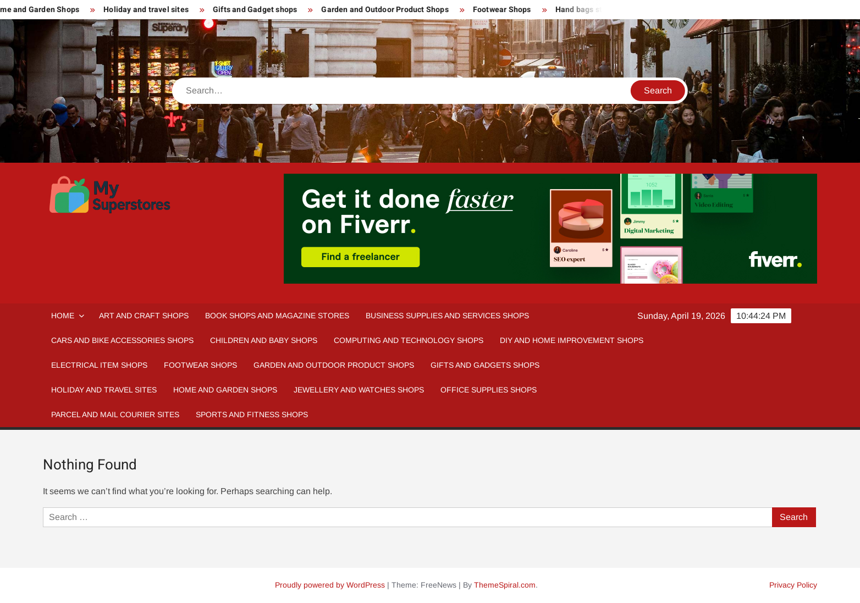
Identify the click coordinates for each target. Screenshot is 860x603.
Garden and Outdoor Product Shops (389, 9)
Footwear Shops (506, 9)
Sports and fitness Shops (252, 414)
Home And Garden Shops (225, 389)
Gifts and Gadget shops (259, 9)
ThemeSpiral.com (505, 584)
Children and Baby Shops (263, 340)
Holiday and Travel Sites (104, 389)
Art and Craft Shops (144, 315)
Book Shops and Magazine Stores (277, 315)
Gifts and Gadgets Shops (485, 365)
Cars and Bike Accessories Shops (122, 340)
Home (62, 315)
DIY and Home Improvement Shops (571, 340)
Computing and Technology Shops (408, 340)
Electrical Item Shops (99, 365)
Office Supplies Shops (488, 389)
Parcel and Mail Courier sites (115, 414)
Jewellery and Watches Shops (359, 389)
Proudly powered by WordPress (330, 584)
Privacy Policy (793, 584)
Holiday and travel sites (150, 9)
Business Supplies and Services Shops (447, 315)
